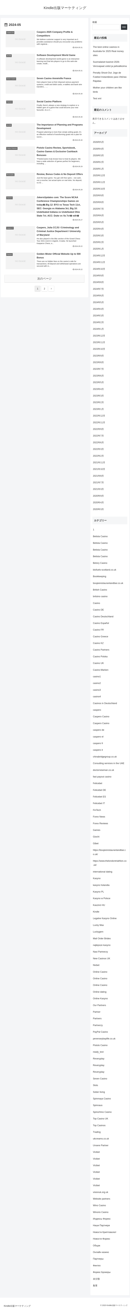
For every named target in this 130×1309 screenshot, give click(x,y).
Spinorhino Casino (102, 1112)
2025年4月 (98, 229)
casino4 (97, 696)
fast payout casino (102, 776)
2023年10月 (99, 349)
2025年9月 (98, 195)
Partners (97, 1018)
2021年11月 (99, 462)
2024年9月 (98, 275)
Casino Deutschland (103, 616)
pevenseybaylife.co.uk (104, 1038)
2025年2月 (98, 242)
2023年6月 (98, 375)
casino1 (97, 676)
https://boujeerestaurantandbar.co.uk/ (109, 852)
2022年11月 (99, 422)
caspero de (98, 730)
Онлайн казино (101, 1252)
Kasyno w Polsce (101, 898)
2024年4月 (98, 309)
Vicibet (96, 1152)
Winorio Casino (100, 1212)
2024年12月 (99, 255)
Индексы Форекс (102, 1219)
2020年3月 (98, 509)
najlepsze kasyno (101, 945)
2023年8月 (98, 362)
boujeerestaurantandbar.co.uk (108, 583)
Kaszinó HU (99, 905)
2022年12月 (99, 415)
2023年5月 (98, 382)
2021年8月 (98, 476)
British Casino (100, 590)
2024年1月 (98, 329)
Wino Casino (99, 1205)
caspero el (98, 736)
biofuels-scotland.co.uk (104, 569)
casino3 (97, 690)
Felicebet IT (99, 803)
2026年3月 (98, 155)
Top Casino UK (100, 1118)
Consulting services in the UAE (108, 763)
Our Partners (99, 1005)
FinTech (97, 810)
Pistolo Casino (100, 1045)
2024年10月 (99, 269)
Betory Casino (100, 563)
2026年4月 (98, 149)
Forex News (99, 816)
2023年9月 (98, 355)
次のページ (44, 278)
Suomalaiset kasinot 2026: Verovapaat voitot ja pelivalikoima (110, 64)
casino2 (97, 683)
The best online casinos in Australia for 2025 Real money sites (108, 51)
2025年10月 (99, 189)
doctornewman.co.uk (103, 770)
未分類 (96, 1279)
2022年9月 (98, 429)
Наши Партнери (101, 1225)
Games (96, 830)
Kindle (96, 911)
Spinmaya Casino (102, 1098)
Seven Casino (100, 1078)
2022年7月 (98, 435)
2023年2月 (98, 402)
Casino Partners (101, 650)
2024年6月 (98, 295)
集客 (95, 1285)
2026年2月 (98, 162)
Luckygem (98, 931)
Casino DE (98, 610)
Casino (96, 603)
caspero (97, 710)
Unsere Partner (100, 1145)
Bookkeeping (99, 576)
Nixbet (96, 965)
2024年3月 (98, 315)
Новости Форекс (101, 1239)
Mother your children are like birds (107, 89)
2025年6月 (98, 215)
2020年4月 (98, 502)
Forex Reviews (100, 823)
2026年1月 (98, 169)
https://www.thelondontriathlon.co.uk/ (109, 863)
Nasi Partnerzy (100, 951)
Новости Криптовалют (104, 1232)
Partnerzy (98, 1025)
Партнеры (98, 1259)
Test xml (97, 98)
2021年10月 (99, 469)
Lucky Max (98, 925)
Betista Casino (100, 536)
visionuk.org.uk (100, 1192)
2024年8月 (98, 282)
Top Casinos (99, 1125)
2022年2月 (98, 456)
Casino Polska (100, 656)
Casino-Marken (100, 670)
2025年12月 (99, 175)
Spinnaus (97, 1105)
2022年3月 (98, 449)
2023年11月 (99, 342)
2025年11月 (99, 182)
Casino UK (98, 663)
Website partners (101, 1199)
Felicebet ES (99, 796)
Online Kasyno (100, 998)
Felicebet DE (99, 790)
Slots (95, 1085)
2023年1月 (98, 409)
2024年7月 (98, 289)
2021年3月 (98, 489)
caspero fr (98, 743)
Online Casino (100, 972)
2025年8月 (98, 202)
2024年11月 (99, 262)
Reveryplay (98, 1058)
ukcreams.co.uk (101, 1138)
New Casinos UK (101, 958)
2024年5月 (98, 302)
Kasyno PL (98, 891)
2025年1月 (98, 249)
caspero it (98, 750)
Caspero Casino (101, 716)
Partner (96, 1012)
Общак (96, 1245)
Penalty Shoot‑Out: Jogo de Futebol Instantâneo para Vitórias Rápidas (110, 76)
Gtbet (96, 843)
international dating (102, 871)
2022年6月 (98, 442)
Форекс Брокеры (102, 1272)
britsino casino (100, 596)
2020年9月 (98, 496)
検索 (94, 22)
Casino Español (101, 623)
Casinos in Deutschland (105, 703)
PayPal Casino (100, 1032)
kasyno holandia (101, 885)
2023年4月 (98, 389)
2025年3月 (98, 235)
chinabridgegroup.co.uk (105, 756)
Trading (97, 1132)
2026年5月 (98, 142)
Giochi (96, 836)
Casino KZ (98, 643)
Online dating (99, 992)
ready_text (98, 1052)
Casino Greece (100, 636)
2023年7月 (98, 369)
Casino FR (98, 630)
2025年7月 (98, 209)
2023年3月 (98, 395)
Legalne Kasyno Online (105, 918)
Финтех (97, 1265)
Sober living (99, 1092)
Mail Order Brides (102, 938)
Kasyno (97, 878)
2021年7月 (98, 482)
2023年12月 (99, 335)
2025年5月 (98, 222)
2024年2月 (98, 322)
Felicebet (97, 783)
